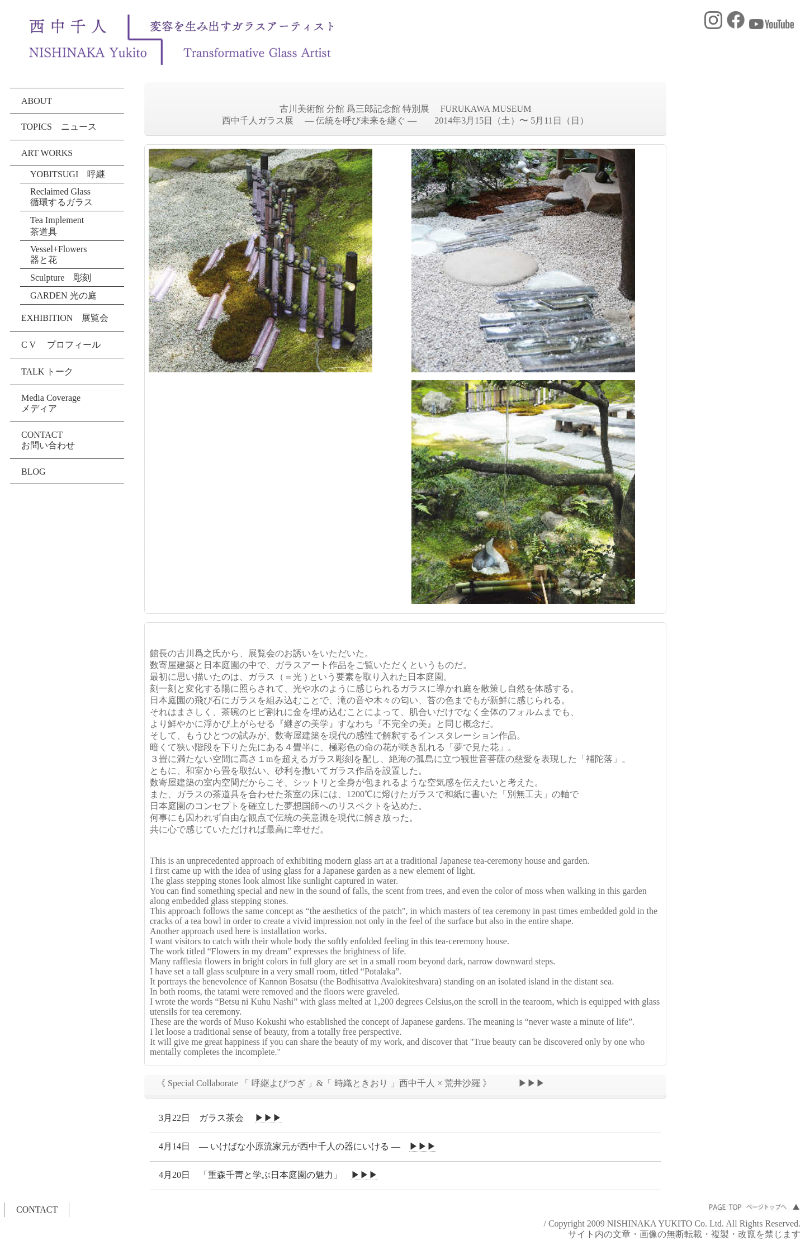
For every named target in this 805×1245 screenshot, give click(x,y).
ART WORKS (47, 153)
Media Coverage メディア (50, 403)
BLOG (33, 471)
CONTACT (37, 1209)
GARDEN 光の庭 (63, 295)
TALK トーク (47, 371)
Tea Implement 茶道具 (61, 225)
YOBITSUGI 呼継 (67, 174)
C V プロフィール (61, 344)
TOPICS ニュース (59, 126)
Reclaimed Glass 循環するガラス (61, 197)
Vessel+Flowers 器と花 (58, 254)
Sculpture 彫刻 (60, 277)
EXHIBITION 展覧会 (64, 318)
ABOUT (36, 101)
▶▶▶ (268, 1118)
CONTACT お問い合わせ (48, 440)
